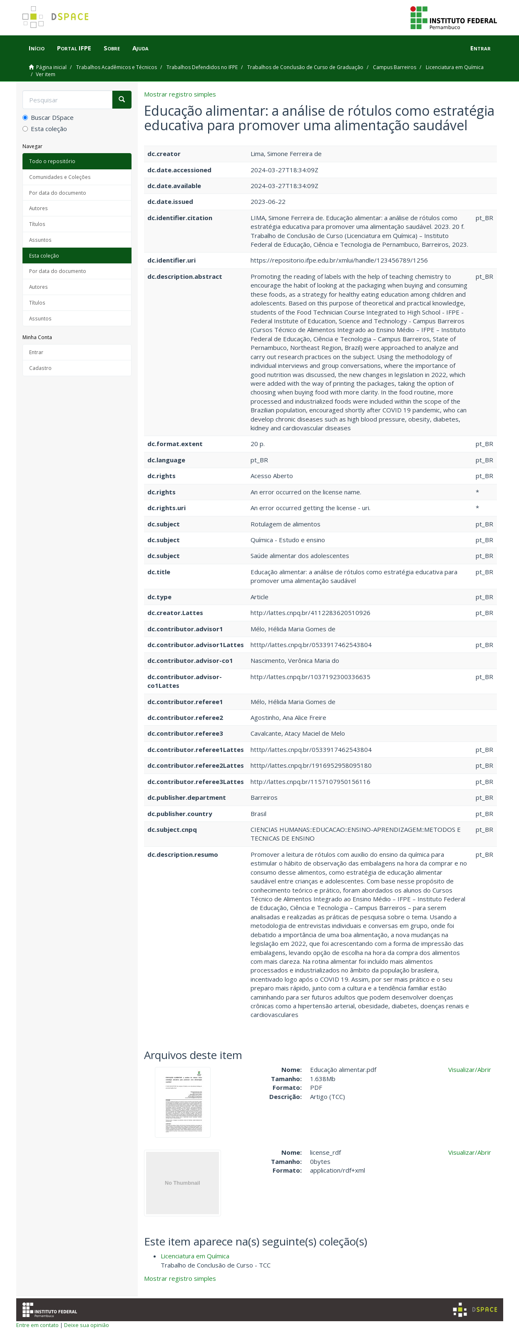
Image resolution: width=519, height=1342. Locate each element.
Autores (38, 208)
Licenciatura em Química (455, 67)
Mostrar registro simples (180, 94)
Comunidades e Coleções (60, 177)
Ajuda (140, 48)
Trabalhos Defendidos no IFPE (202, 67)
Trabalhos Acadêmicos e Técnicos (116, 67)
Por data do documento (57, 192)
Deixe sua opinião (86, 1325)
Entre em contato (37, 1325)
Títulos (37, 224)
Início (37, 48)
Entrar (36, 352)
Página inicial (51, 67)
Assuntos (40, 239)
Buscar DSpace (48, 117)
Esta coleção (44, 128)
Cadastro (40, 368)
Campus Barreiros (394, 67)
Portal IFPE (74, 48)
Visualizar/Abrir (469, 1069)
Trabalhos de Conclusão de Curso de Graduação (305, 67)
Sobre (112, 48)
